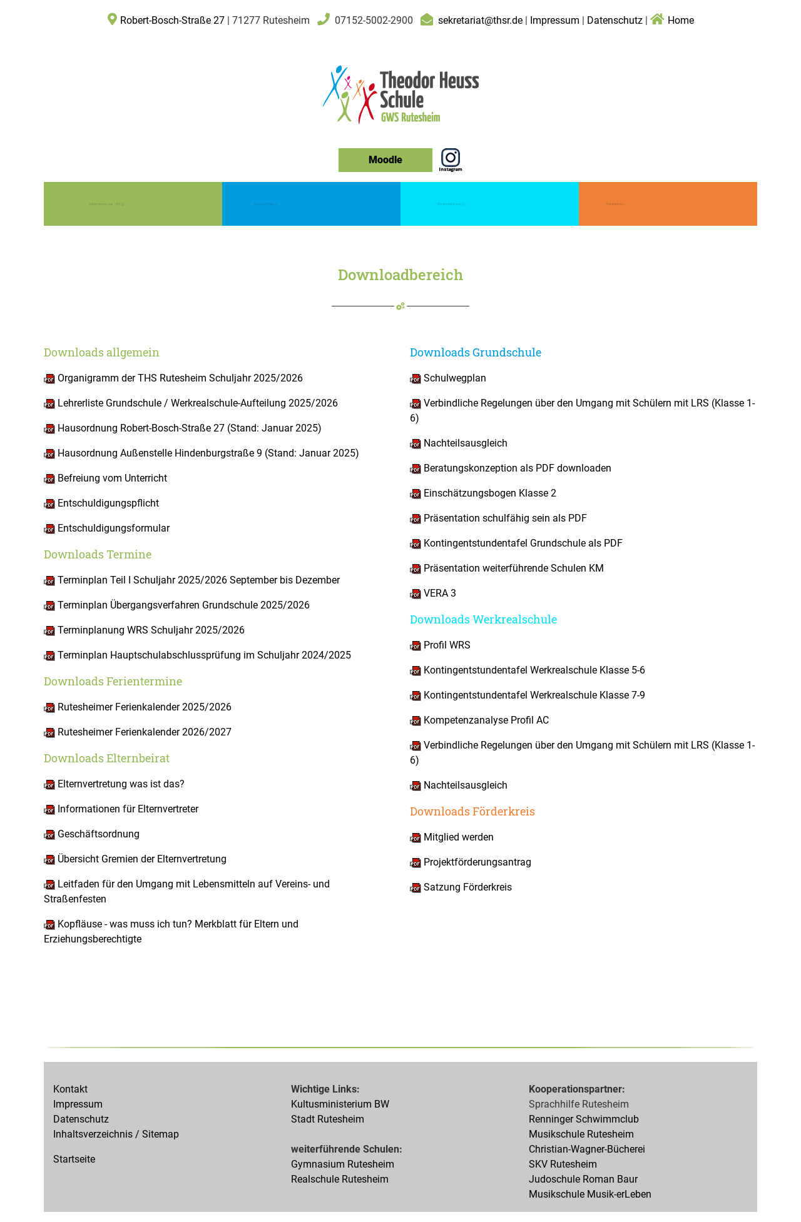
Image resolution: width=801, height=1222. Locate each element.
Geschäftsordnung (97, 834)
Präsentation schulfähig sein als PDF (504, 518)
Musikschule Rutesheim (581, 1134)
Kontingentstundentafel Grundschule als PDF (522, 543)
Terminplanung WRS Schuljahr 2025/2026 (144, 630)
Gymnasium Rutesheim (342, 1164)
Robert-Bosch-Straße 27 (172, 20)
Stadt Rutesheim (327, 1119)
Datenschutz (615, 20)
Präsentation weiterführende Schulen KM (507, 568)
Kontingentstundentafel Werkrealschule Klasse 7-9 (527, 695)
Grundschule (265, 203)
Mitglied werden (452, 837)
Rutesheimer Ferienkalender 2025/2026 (138, 707)
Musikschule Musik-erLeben (590, 1194)
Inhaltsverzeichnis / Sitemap (116, 1134)
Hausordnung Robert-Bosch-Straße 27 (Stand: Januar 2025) (183, 428)
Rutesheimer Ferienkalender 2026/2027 (138, 732)
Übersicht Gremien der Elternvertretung (141, 859)
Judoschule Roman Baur (583, 1179)
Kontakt (70, 1089)
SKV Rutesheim (563, 1164)
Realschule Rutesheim (340, 1179)
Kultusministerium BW (340, 1104)
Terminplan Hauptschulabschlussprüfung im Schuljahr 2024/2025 (197, 655)
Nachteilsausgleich (464, 443)
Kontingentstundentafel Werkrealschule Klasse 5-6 (527, 670)
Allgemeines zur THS (106, 203)
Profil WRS (446, 645)
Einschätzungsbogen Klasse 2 (488, 493)
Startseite (74, 1159)
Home (672, 20)
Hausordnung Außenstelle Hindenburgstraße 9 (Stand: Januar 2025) (201, 453)
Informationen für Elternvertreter (126, 809)
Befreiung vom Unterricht (111, 478)
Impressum (556, 20)
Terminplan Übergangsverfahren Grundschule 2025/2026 (177, 605)
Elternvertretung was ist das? (120, 784)
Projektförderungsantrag (470, 862)
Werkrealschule (451, 203)
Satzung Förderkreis (461, 887)
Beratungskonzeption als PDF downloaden (516, 468)
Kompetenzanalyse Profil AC (485, 720)
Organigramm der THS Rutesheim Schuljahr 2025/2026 (173, 378)
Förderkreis (615, 204)
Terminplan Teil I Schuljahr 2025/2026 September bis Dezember (192, 580)
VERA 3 (433, 593)
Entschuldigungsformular (112, 528)
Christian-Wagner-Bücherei (587, 1149)
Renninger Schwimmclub (584, 1119)
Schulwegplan (448, 378)
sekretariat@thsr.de (480, 20)
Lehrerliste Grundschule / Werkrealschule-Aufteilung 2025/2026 (191, 403)
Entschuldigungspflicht (101, 503)
